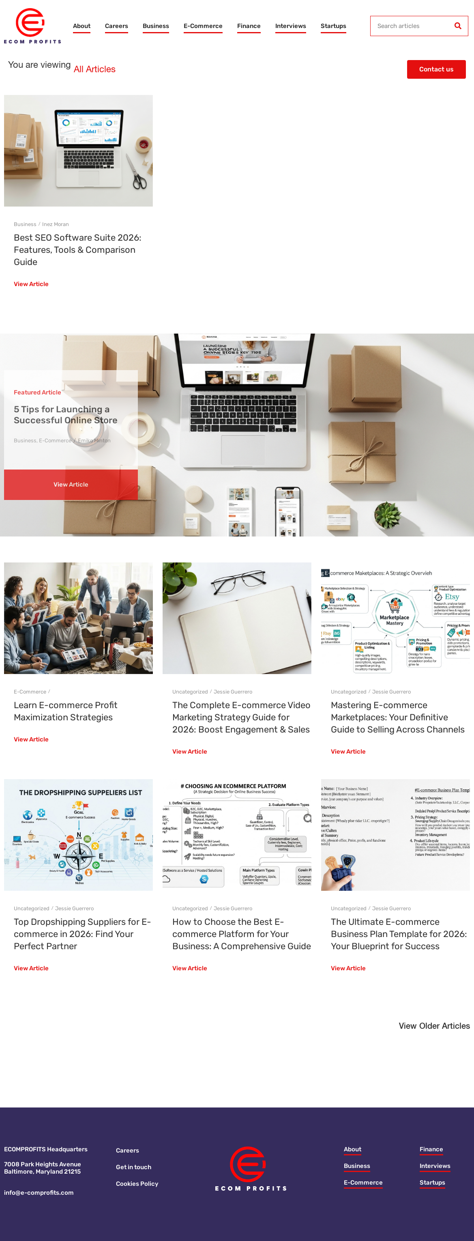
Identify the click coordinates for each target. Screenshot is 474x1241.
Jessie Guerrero (233, 692)
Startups (333, 26)
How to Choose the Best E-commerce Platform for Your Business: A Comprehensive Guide (241, 934)
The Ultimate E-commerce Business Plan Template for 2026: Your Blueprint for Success (399, 934)
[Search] (458, 26)
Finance (249, 26)
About (81, 26)
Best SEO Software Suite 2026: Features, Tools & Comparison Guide (78, 249)
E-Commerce (203, 26)
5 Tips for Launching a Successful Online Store (66, 415)
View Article (31, 284)
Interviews (290, 26)
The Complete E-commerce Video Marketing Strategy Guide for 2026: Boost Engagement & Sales (241, 717)
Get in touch (133, 1167)
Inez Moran (55, 224)
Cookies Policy (137, 1183)
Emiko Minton (94, 440)
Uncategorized (190, 692)
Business (156, 26)
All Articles (95, 69)
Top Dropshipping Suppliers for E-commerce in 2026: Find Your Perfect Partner (82, 934)
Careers (116, 26)
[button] (434, 1028)
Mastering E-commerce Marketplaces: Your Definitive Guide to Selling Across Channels (398, 717)
